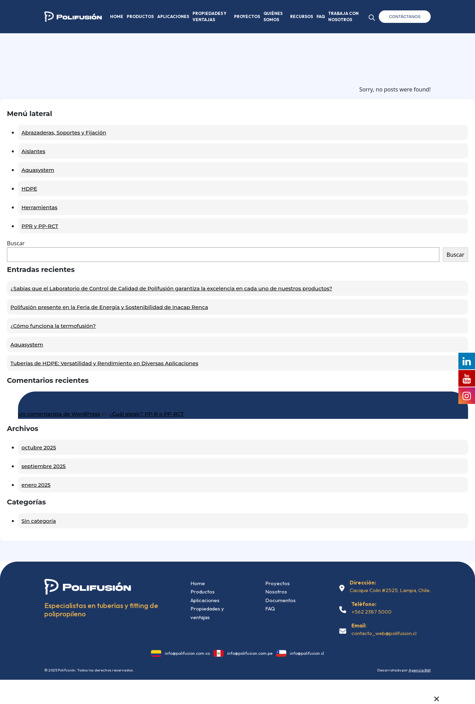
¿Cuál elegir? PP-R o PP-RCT (146, 414)
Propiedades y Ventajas (209, 16)
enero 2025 (36, 485)
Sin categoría (38, 521)
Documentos (280, 600)
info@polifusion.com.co (187, 653)
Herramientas (39, 207)
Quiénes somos (273, 16)
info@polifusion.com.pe (249, 653)
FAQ (320, 16)
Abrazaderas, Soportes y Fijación (63, 132)
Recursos (301, 16)
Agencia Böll (420, 670)
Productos (140, 16)
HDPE (29, 188)
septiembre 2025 (43, 466)
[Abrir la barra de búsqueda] (371, 16)
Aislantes (33, 151)
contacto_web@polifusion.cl (383, 633)
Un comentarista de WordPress (59, 414)
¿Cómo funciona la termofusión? (53, 326)
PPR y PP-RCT (39, 226)
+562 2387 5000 (371, 611)
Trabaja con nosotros (343, 16)
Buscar (16, 243)
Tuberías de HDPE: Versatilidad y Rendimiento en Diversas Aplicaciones (104, 363)
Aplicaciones (173, 16)
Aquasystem (37, 170)
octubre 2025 (38, 447)
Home (116, 16)
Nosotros (276, 591)
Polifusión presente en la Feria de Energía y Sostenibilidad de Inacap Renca (109, 307)
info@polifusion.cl (307, 653)
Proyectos (247, 16)
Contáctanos (405, 16)
